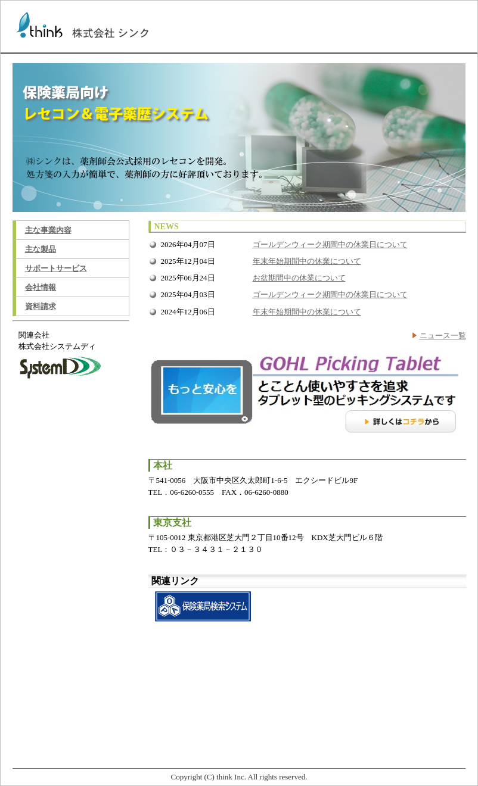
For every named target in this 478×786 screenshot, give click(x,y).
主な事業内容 (48, 230)
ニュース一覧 (443, 335)
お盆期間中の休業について (299, 277)
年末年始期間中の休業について (307, 261)
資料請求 (40, 306)
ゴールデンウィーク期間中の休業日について (330, 244)
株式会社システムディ (57, 346)
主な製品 (40, 249)
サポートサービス (56, 268)
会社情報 (40, 287)
